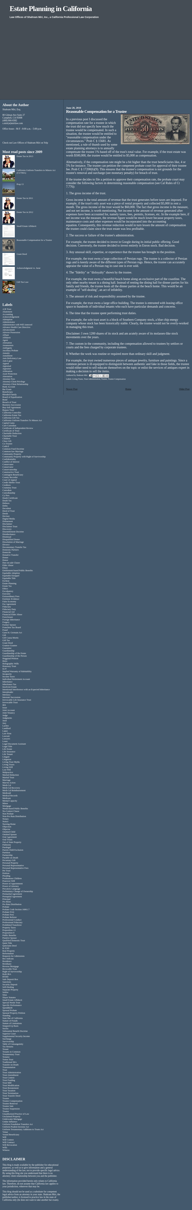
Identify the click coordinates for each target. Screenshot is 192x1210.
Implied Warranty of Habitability (16, 671)
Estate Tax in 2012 (25, 212)
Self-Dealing (8, 987)
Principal (6, 899)
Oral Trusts (7, 839)
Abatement (7, 312)
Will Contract (8, 1142)
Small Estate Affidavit (26, 226)
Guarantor (6, 648)
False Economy (9, 601)
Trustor (5, 1111)
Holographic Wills (10, 663)
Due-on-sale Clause (11, 563)
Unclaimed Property (11, 1116)
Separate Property (10, 989)
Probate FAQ (8, 912)
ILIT (4, 669)
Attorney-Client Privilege (13, 381)
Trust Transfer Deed (11, 1096)
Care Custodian (9, 425)
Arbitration (7, 371)
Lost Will (6, 770)
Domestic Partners (10, 550)
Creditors (6, 485)
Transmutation (8, 1067)
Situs (4, 995)
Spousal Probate (9, 1010)
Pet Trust (6, 870)
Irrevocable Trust (10, 702)
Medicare (6, 798)
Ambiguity (7, 348)
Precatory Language (11, 889)
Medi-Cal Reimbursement (13, 790)
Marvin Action (8, 782)
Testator (5, 1057)
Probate (5, 907)
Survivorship (8, 1041)
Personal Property (10, 863)
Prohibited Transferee (12, 925)
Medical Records (10, 795)
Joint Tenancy (8, 713)
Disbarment (7, 521)
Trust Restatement (10, 1088)
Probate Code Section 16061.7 (15, 909)
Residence (7, 961)
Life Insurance (8, 751)
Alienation (7, 343)
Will (4, 1137)
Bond (4, 400)
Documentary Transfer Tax (14, 547)
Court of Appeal (9, 480)
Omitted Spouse (9, 834)
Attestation (7, 376)
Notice (5, 821)
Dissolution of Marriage (13, 542)
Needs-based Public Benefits (15, 808)
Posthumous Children (12, 878)
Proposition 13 (8, 930)
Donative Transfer (10, 555)
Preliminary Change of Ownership (17, 891)
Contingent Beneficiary (12, 475)
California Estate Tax (11, 415)
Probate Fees (8, 914)
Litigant (5, 757)
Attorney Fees (8, 379)
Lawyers (6, 738)
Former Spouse (9, 625)
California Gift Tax (10, 418)
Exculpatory (7, 591)
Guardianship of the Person (14, 656)
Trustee (104, 379)
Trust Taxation (8, 1090)
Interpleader (7, 692)
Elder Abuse (7, 565)
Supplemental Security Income (16, 1036)
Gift (4, 635)
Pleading (6, 876)
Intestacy (6, 694)
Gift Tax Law (22, 282)
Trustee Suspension (11, 1109)
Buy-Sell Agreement (11, 407)
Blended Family (9, 394)
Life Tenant (7, 754)
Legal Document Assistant (14, 744)
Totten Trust (7, 1059)
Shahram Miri (49, 1194)
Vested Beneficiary (10, 1134)
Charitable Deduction (12, 433)
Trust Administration (92, 379)
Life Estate (7, 749)
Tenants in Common (11, 1052)
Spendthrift (7, 1008)
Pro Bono (6, 902)
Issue (4, 707)
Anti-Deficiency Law (11, 358)
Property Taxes (9, 927)
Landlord (6, 728)
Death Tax (7, 500)
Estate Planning (9, 583)
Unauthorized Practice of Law (15, 1114)
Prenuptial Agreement (12, 896)
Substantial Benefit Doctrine (15, 1031)
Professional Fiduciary (12, 922)
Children (6, 438)
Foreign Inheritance (11, 619)
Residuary (6, 964)
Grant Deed (22, 254)
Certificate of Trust (10, 431)
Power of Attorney (10, 886)
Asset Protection (9, 374)
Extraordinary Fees (10, 596)
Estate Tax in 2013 (25, 156)
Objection (6, 826)
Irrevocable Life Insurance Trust (16, 700)
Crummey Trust (9, 487)
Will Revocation (9, 1145)
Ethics (5, 588)
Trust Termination (10, 1093)
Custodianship (8, 493)
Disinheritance (8, 534)
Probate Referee (9, 917)
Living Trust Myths (11, 762)
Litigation (6, 759)
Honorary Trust (9, 666)
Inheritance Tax (9, 684)
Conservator (7, 467)
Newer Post (71, 389)
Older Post (184, 389)
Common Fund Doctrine (13, 449)
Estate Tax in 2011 (25, 198)
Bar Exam (6, 389)
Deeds (5, 513)
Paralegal (6, 847)
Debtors (5, 503)
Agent (5, 340)
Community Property (11, 454)
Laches (5, 726)
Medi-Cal (6, 785)
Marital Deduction (10, 775)
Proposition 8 (8, 933)
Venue (5, 1132)
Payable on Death (10, 858)
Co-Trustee (7, 443)
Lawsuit (6, 736)
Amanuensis (7, 345)
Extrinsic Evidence (10, 599)
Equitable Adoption (11, 573)
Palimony (6, 845)
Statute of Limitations (12, 1023)
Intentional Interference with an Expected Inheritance (26, 689)
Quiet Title (7, 943)
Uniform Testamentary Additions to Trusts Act (23, 1129)
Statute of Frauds (10, 1021)
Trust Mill (6, 1083)
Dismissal (6, 537)
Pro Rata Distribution (11, 904)
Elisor (5, 568)
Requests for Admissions (13, 956)
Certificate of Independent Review (17, 428)
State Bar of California (12, 1018)
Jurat (4, 720)
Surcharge (6, 1039)
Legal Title (7, 746)
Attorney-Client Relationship (15, 384)
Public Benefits (9, 935)
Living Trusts (77, 379)
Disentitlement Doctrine (13, 531)
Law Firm (6, 733)
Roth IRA (6, 974)
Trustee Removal (10, 1103)
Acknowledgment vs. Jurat (28, 268)
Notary (5, 819)
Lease (5, 741)
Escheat (5, 581)
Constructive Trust (10, 472)
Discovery (7, 529)
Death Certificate (10, 498)
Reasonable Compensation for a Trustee (34, 240)
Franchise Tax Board (11, 627)
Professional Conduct (12, 920)
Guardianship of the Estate (14, 653)
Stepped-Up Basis (10, 1026)
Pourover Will (8, 881)
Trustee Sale (7, 1106)
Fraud (5, 630)
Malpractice (7, 772)
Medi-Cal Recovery (11, 788)
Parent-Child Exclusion (12, 850)
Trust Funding (8, 1080)
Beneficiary (7, 392)
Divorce (6, 544)
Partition (6, 852)
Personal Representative (13, 865)
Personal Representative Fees (15, 868)
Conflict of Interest (10, 462)
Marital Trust (8, 777)
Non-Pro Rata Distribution (14, 816)
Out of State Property (11, 842)
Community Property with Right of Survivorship (24, 456)
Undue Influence (9, 1121)
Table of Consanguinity (12, 1044)
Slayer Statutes (9, 997)
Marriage (6, 780)
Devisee (6, 516)
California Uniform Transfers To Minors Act (22, 420)
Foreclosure (7, 617)
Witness (5, 1150)
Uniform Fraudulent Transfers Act (17, 1124)
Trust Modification (10, 1085)
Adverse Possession (11, 332)
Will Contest (8, 1140)
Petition (5, 873)
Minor (5, 803)
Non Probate (8, 814)
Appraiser (6, 368)
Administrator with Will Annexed (17, 324)
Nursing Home (8, 824)
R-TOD (5, 948)
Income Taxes (8, 676)
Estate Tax (7, 586)
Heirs (4, 661)
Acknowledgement (10, 317)
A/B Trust (6, 309)
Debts (5, 506)
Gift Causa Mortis (10, 638)
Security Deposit (9, 984)
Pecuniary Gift (8, 860)
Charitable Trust (9, 436)
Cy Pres (5, 495)
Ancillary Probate (10, 350)
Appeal (5, 363)
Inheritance (7, 682)
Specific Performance (12, 1005)
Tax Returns (7, 1046)
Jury (4, 723)
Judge (5, 715)
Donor (5, 560)
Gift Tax (6, 640)
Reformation (8, 953)
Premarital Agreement (12, 894)
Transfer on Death (10, 1065)
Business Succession (11, 405)
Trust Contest (8, 1077)
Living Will (7, 767)
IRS (4, 705)
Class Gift (6, 441)
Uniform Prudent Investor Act (15, 1127)
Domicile (6, 552)
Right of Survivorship (12, 971)
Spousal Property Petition (13, 1013)
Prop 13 (20, 184)
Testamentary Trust (10, 1054)
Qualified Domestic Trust (13, 940)
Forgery (5, 622)
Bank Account (8, 387)
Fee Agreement (9, 604)
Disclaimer (7, 524)
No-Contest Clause (10, 811)
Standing (6, 1015)
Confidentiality (9, 459)
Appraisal (6, 366)
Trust (4, 1070)
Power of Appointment (12, 883)
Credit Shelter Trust (11, 482)
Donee (5, 557)
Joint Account (8, 710)
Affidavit (6, 337)
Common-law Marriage (12, 451)
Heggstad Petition (10, 658)
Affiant (5, 335)
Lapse (5, 731)
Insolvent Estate (9, 687)
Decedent (6, 508)
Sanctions (6, 982)
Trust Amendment (10, 1075)
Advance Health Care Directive (16, 327)
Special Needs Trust (11, 1002)
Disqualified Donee (11, 539)
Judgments (7, 718)
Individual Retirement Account (16, 679)
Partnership (7, 855)
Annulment (7, 356)
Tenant (5, 1049)
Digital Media (8, 519)
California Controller (11, 412)
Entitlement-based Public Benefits (17, 570)
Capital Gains (8, 423)
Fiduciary (6, 607)
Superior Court (9, 1033)
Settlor (5, 992)
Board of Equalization (12, 397)
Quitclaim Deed (9, 946)
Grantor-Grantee (9, 645)
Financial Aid (8, 612)
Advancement (8, 330)
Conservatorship (9, 469)
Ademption (7, 319)
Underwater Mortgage (12, 1119)
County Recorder (10, 477)
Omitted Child (8, 832)
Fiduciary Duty (9, 609)
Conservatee (7, 464)
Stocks (5, 1028)
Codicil (5, 446)
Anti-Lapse (7, 361)
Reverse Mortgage (10, 966)
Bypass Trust (8, 410)
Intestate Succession (11, 697)
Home (128, 389)
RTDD (5, 977)
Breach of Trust (9, 402)
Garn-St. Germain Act (12, 632)
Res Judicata (8, 958)
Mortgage (6, 806)
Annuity (6, 353)
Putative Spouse (9, 938)
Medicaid (6, 793)
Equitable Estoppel (10, 575)
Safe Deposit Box (10, 979)
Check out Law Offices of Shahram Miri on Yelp (25, 142)
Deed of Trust (8, 511)
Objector (6, 829)
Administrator (8, 322)
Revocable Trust (9, 969)
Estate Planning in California (51, 8)
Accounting (7, 314)
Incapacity (7, 674)
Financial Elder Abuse (12, 614)
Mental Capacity (9, 801)
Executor (6, 594)
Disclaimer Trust (9, 526)
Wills (4, 1147)
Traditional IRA (9, 1062)
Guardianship (8, 651)
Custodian (6, 490)
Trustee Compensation (117, 379)
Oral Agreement (9, 837)
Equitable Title (8, 578)
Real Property (8, 951)
